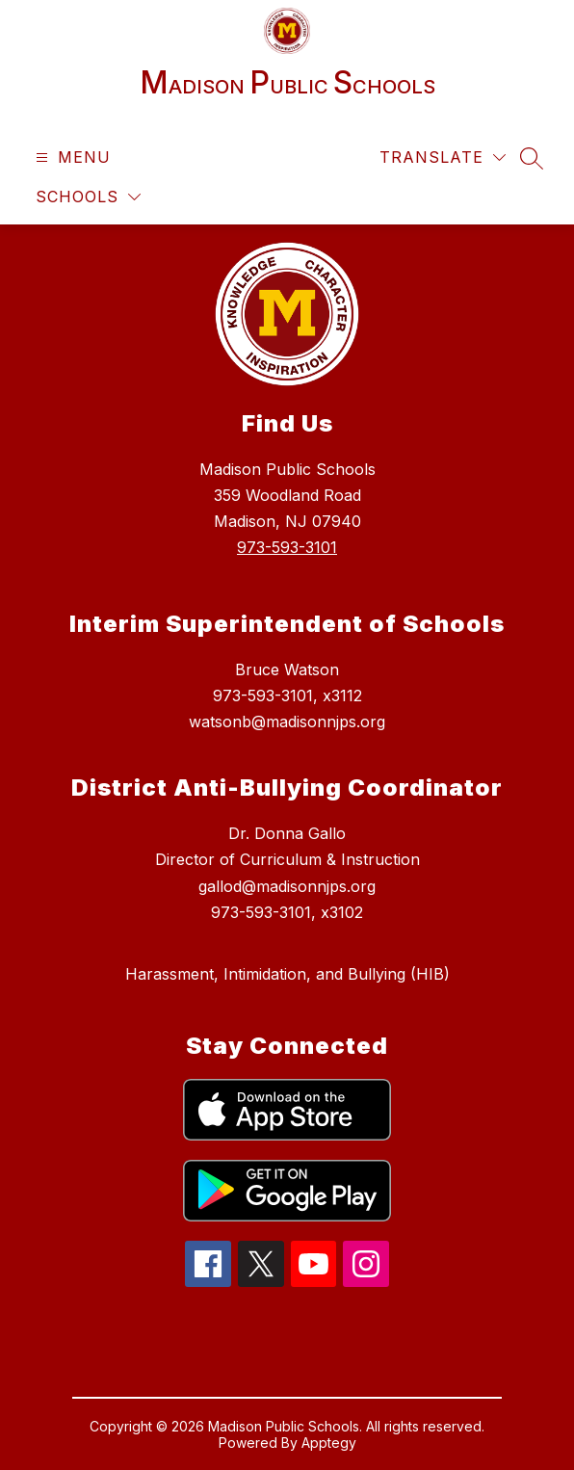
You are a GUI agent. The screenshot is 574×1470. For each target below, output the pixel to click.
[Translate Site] (442, 157)
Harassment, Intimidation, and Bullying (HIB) (287, 974)
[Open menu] (71, 157)
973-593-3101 (287, 547)
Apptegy (328, 1442)
